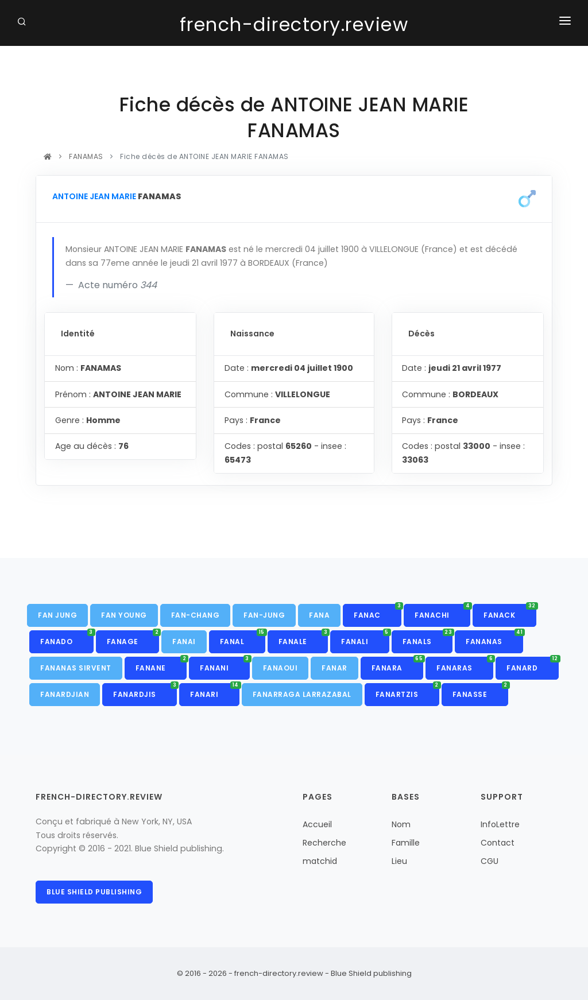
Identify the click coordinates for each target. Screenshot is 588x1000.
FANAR (334, 668)
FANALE (303, 638)
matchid (320, 861)
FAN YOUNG (124, 615)
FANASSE (480, 691)
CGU (489, 861)
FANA (319, 615)
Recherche (324, 842)
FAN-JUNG (264, 615)
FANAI (184, 641)
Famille (406, 842)
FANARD (532, 665)
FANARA (398, 665)
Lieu (399, 861)
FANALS (428, 638)
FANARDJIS (145, 691)
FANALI (365, 638)
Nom (401, 824)
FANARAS (464, 665)
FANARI (214, 691)
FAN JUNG (57, 615)
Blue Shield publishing (94, 892)
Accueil (317, 824)
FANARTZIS (407, 691)
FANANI (225, 665)
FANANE (161, 665)
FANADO (67, 638)
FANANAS (494, 638)
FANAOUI (280, 668)
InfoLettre (500, 824)
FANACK (509, 612)
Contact (497, 842)
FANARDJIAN (64, 694)
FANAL (242, 638)
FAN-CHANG (195, 615)
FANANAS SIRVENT (75, 668)
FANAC (377, 612)
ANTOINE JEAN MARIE (94, 196)
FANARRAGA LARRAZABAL (302, 694)
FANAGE (133, 638)
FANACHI (442, 612)
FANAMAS (86, 156)
